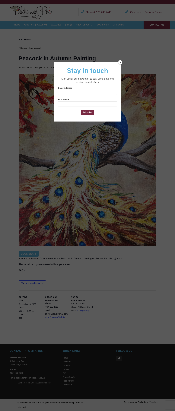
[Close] (120, 62)
